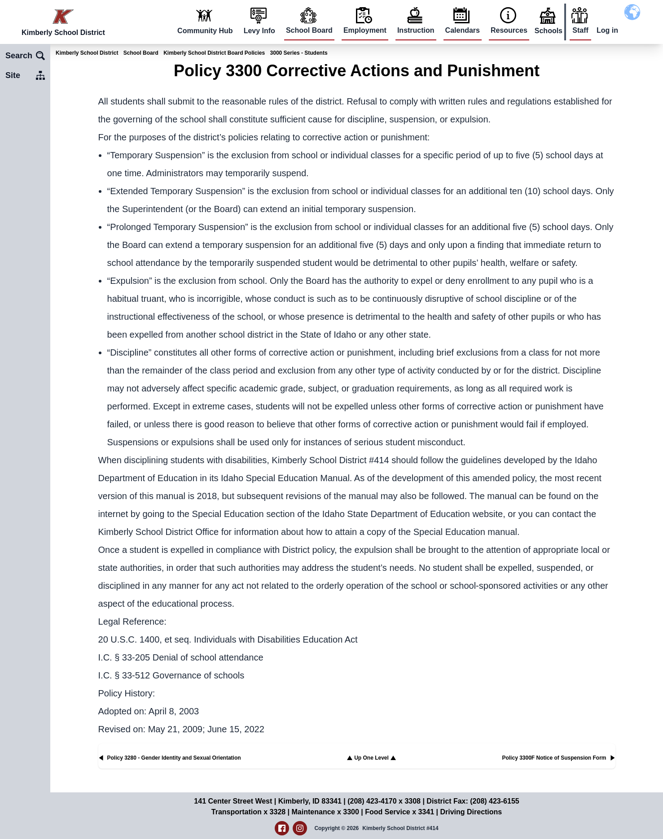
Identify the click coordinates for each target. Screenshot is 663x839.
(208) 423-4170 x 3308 (384, 801)
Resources (509, 30)
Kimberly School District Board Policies (214, 53)
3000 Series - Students (299, 53)
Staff (580, 30)
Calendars (462, 30)
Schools (548, 31)
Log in (607, 30)
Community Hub (205, 31)
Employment (364, 30)
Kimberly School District (87, 53)
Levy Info (259, 31)
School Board (309, 30)
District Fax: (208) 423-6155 (472, 801)
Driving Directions (471, 812)
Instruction (416, 30)
